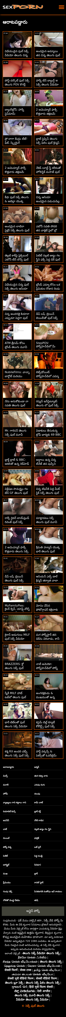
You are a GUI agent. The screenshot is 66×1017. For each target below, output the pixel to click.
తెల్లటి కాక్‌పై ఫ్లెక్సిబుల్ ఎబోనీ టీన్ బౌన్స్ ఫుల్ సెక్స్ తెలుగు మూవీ (16, 259)
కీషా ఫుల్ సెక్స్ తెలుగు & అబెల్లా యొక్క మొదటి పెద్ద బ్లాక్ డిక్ (17, 201)
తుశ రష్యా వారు (41, 776)
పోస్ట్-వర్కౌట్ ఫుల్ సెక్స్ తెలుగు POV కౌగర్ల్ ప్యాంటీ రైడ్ (17, 84)
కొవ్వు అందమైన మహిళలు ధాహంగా (23, 937)
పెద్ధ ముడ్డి (38, 856)
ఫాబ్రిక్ (36, 838)
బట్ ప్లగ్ (37, 847)
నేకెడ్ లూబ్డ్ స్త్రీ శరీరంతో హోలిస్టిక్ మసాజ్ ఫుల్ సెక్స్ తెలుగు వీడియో (48, 172)
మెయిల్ (6, 838)
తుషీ (36, 900)
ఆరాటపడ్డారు (8, 767)
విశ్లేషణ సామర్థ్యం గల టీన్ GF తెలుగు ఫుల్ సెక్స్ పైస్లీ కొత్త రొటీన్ (16, 493)
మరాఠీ (5, 785)
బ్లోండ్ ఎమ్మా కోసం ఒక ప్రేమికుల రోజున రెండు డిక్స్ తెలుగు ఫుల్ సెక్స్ (48, 288)
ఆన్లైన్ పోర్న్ (33, 911)
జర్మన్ (36, 767)
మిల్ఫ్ (5, 776)
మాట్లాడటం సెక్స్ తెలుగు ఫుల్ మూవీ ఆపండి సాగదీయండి (47, 522)
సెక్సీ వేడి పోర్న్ (52, 920)
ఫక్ (19, 920)
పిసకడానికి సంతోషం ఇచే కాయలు (48, 891)
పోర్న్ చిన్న (7, 847)
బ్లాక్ (36, 873)
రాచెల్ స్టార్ (38, 882)
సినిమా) (37, 865)
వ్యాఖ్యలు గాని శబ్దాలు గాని (14, 802)
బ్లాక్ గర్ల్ (37, 811)
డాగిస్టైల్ (6, 865)
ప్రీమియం (7, 882)
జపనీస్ (6, 820)
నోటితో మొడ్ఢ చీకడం (11, 900)
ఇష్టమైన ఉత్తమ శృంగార (30, 932)
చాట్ (5, 829)
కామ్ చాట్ (38, 802)
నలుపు (37, 794)
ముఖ (5, 873)
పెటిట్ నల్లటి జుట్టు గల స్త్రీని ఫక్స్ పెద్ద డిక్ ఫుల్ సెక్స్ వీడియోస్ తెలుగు (48, 259)
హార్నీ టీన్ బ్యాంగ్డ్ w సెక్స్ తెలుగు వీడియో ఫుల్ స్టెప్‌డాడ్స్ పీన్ (47, 84)
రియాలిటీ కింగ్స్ (9, 811)
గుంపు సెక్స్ (7, 891)
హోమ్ (5, 794)
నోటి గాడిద (38, 820)
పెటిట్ (5, 856)
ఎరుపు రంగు (39, 785)
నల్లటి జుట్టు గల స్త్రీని (42, 829)
